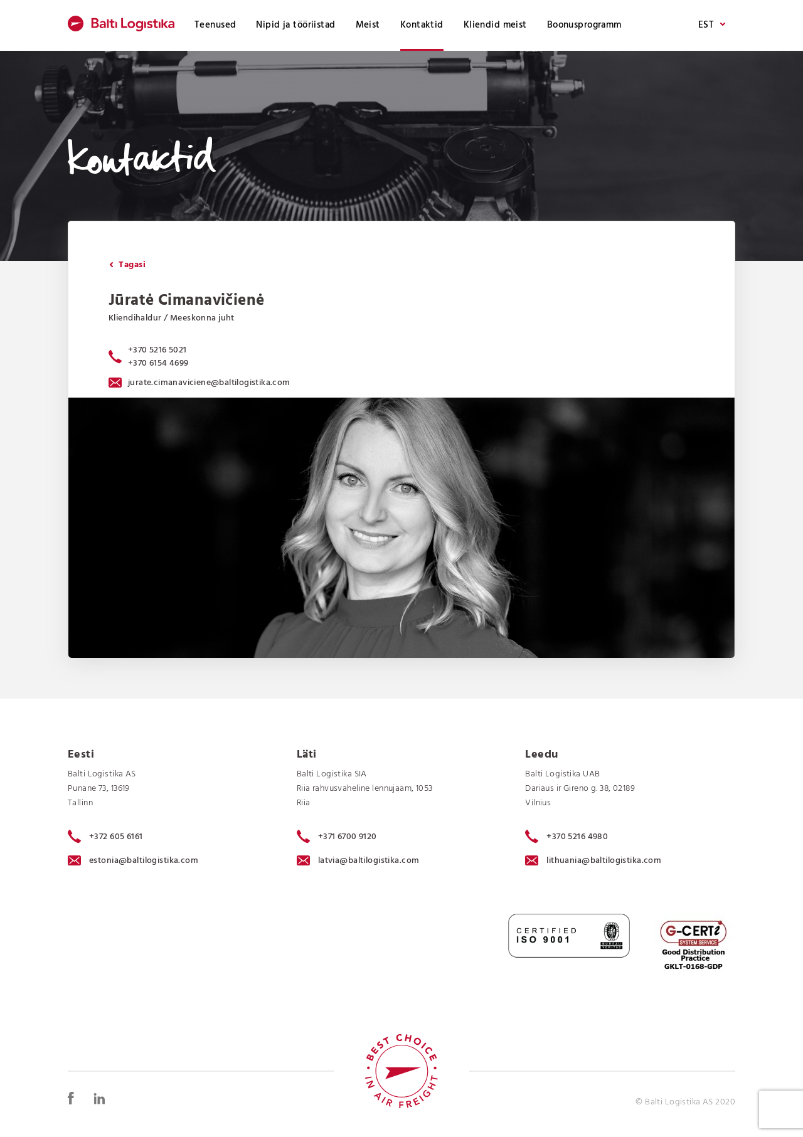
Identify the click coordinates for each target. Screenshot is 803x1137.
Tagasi (127, 265)
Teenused (215, 25)
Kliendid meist (495, 25)
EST (711, 25)
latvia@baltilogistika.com (358, 860)
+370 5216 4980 (566, 836)
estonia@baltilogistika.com (133, 860)
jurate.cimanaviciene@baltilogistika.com (199, 382)
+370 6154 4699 (158, 363)
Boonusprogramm (584, 25)
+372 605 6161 (105, 836)
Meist (368, 25)
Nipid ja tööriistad (295, 25)
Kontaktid (422, 25)
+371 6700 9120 (337, 836)
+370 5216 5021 (157, 350)
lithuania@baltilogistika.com (593, 860)
